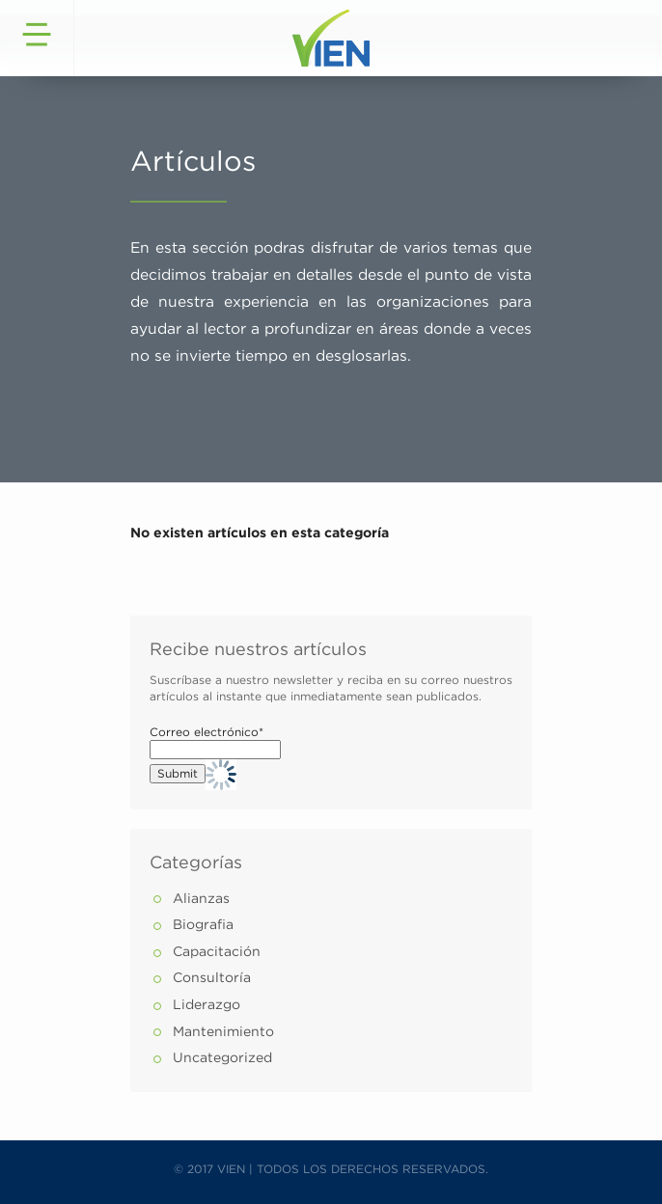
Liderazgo (206, 1005)
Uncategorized (222, 1058)
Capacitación (217, 952)
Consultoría (212, 978)
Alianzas (201, 899)
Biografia (203, 925)
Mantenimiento (223, 1032)
